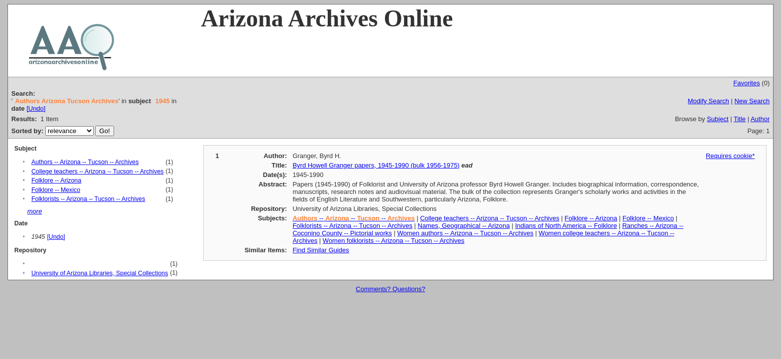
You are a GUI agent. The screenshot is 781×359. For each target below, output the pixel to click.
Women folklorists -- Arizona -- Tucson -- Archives (393, 240)
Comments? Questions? (390, 289)
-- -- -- (353, 218)
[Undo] (35, 108)
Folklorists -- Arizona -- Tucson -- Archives (88, 198)
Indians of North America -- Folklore (566, 225)
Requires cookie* (730, 156)
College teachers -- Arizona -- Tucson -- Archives (97, 171)
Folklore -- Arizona (56, 180)
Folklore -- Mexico (55, 189)
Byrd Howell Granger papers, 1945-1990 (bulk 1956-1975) (375, 165)
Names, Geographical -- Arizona (464, 225)
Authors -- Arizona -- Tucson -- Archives (84, 162)
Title (740, 119)
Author (760, 119)
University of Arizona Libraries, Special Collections (99, 273)
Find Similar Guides (320, 250)
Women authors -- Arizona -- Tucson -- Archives (465, 233)
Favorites (746, 83)
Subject (717, 119)
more (34, 211)
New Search (752, 101)
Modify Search (708, 101)
